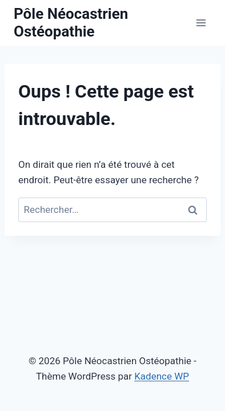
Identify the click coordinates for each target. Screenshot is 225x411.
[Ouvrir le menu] (200, 22)
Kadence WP (161, 376)
